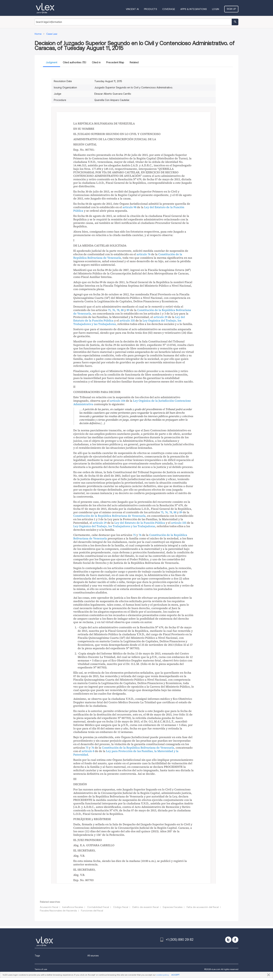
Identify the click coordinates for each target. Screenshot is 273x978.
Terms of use (41, 969)
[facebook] (235, 940)
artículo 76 (143, 254)
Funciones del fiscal (92, 910)
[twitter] (228, 940)
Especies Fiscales (172, 907)
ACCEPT (175, 975)
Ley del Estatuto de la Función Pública (139, 523)
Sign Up (231, 8)
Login (215, 9)
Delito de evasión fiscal (145, 907)
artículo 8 (88, 751)
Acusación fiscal (49, 907)
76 (113, 310)
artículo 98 (129, 207)
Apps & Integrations (193, 9)
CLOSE (268, 975)
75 (109, 310)
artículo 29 (160, 317)
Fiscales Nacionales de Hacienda (58, 910)
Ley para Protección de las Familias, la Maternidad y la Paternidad (125, 752)
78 (117, 310)
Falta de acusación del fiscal (203, 907)
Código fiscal (120, 907)
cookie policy (162, 975)
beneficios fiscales (72, 907)
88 (122, 310)
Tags (37, 955)
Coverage (168, 9)
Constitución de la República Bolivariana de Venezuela (109, 516)
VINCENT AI (132, 9)
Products (150, 9)
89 (128, 310)
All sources (93, 955)
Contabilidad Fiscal (98, 907)
